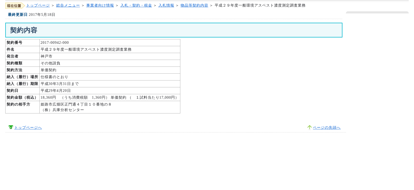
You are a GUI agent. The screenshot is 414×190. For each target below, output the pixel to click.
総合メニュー (68, 5)
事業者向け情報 (100, 5)
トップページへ (28, 128)
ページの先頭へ (327, 128)
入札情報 (166, 5)
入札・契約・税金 (136, 5)
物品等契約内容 (194, 5)
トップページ (38, 5)
